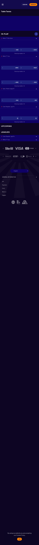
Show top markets (19, 53)
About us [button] (4, 191)
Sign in (25, 4)
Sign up (33, 4)
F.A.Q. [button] (3, 188)
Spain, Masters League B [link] (8, 88)
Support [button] (4, 195)
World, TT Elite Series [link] (8, 38)
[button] (19, 38)
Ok (19, 539)
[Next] (36, 148)
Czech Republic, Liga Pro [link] (8, 106)
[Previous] (3, 148)
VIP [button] (3, 181)
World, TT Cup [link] (6, 56)
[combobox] (19, 171)
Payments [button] (4, 185)
